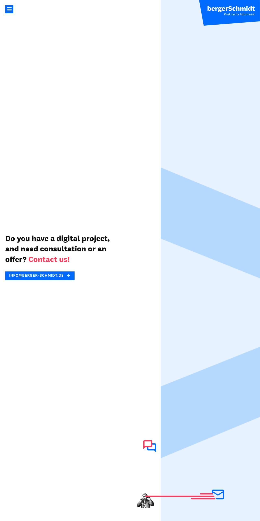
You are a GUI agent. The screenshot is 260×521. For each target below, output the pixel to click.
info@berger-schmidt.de (36, 275)
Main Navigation (9, 9)
